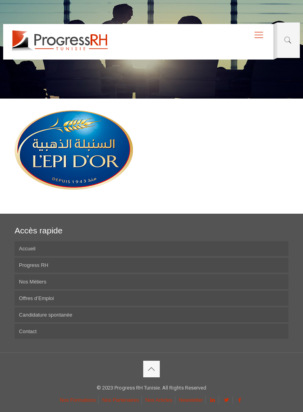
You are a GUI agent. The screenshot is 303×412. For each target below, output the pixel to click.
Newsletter (191, 400)
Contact (28, 331)
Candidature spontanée (45, 315)
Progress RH (33, 265)
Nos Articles (158, 400)
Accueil (27, 249)
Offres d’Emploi (36, 298)
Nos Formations (78, 400)
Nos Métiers (32, 282)
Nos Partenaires (120, 400)
